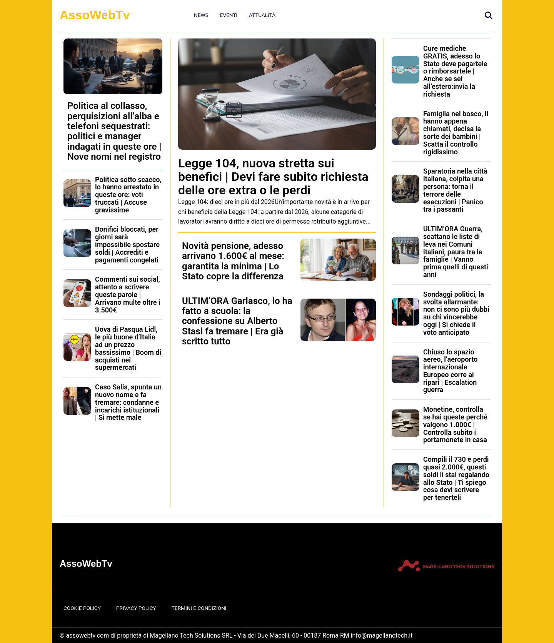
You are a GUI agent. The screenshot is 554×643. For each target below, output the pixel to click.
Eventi (228, 15)
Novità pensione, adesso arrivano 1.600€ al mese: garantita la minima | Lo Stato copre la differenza (233, 261)
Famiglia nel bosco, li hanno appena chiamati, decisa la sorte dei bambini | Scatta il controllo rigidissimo (455, 133)
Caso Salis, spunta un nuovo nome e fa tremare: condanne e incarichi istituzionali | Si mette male (128, 402)
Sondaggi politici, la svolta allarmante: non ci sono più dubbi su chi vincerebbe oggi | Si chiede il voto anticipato (456, 313)
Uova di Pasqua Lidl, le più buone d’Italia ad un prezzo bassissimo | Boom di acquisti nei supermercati (128, 348)
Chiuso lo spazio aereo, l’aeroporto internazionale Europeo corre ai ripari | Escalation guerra (450, 371)
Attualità (262, 15)
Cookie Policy (82, 608)
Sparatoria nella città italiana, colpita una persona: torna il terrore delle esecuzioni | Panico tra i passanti (455, 190)
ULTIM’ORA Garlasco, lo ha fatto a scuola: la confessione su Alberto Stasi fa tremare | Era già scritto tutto (237, 321)
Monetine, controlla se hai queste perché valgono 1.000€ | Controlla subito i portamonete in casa (455, 424)
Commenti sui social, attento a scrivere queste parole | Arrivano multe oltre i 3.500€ (127, 294)
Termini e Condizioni (199, 608)
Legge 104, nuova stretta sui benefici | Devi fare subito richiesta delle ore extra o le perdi (273, 176)
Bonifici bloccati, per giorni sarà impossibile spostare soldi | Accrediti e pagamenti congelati (127, 244)
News (201, 15)
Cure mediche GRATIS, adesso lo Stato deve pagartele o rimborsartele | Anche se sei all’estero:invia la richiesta (455, 71)
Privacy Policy (136, 608)
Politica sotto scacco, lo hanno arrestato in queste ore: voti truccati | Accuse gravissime (128, 194)
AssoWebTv (95, 15)
